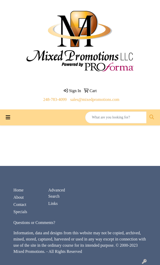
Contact (19, 204)
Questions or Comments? (34, 222)
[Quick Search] (116, 117)
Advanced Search (56, 193)
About (18, 197)
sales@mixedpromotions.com (94, 99)
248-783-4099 (55, 99)
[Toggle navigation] (8, 117)
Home (18, 190)
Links (53, 203)
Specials (20, 212)
